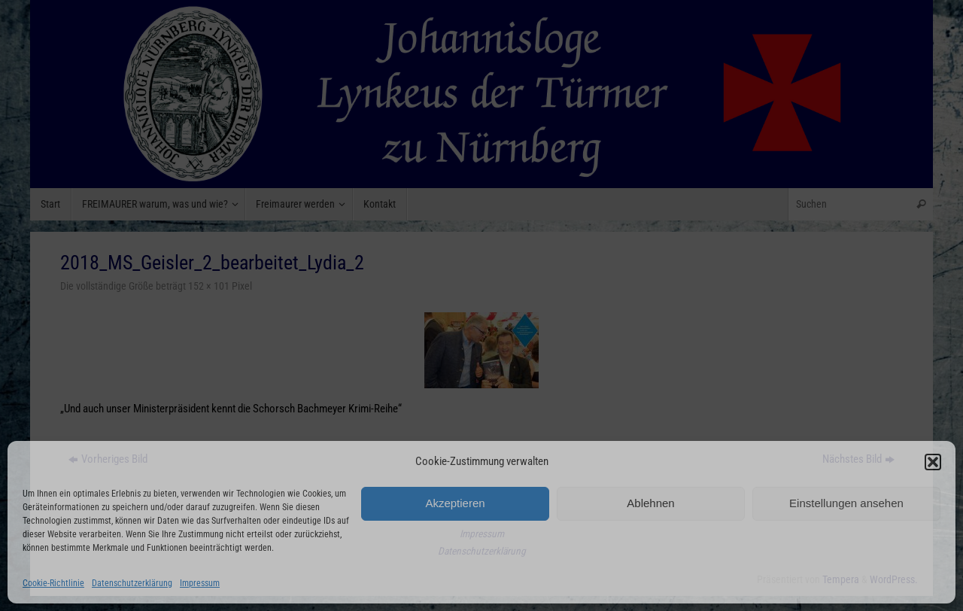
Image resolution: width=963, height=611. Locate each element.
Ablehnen (650, 503)
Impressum (200, 583)
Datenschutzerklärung (132, 583)
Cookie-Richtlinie (53, 583)
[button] (932, 462)
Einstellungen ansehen (846, 503)
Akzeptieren (455, 503)
